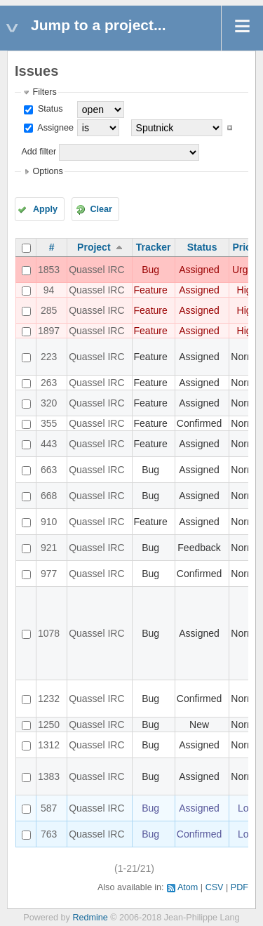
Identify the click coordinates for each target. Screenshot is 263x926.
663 (49, 469)
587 (49, 808)
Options (47, 171)
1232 (49, 698)
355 (49, 423)
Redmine (89, 917)
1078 (49, 633)
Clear (101, 209)
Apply (45, 209)
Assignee (54, 128)
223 (49, 356)
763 (49, 834)
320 (49, 403)
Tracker (153, 247)
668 (49, 495)
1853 (49, 269)
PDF (239, 887)
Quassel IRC (96, 269)
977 (49, 573)
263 (49, 382)
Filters (44, 92)
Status (48, 109)
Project (93, 247)
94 (49, 290)
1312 (49, 744)
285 (49, 310)
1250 (49, 724)
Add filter (38, 152)
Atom (187, 887)
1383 (49, 776)
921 (49, 547)
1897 (49, 330)
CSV (214, 887)
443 (49, 443)
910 (49, 521)
